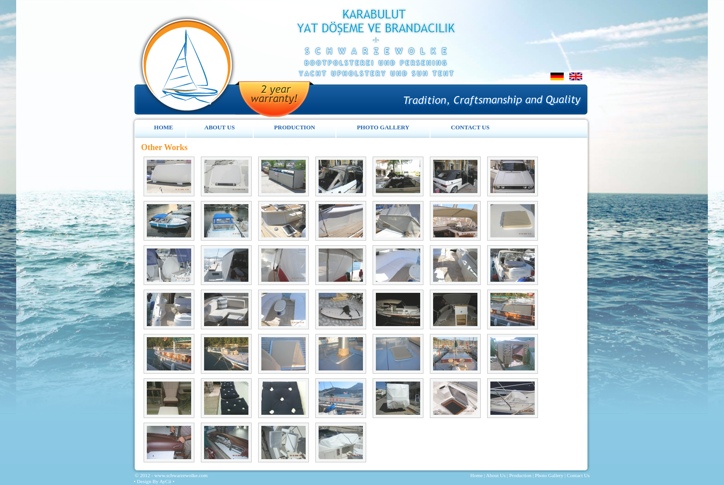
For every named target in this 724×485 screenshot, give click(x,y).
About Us (495, 475)
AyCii (166, 481)
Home (476, 475)
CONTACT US (470, 127)
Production (520, 475)
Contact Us (578, 475)
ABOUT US (220, 127)
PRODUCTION (294, 127)
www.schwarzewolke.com (180, 475)
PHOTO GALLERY (383, 127)
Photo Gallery (549, 475)
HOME (163, 127)
